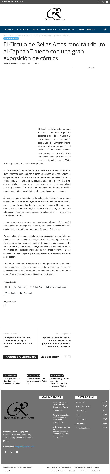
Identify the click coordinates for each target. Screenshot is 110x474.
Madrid (91, 29)
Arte (35, 29)
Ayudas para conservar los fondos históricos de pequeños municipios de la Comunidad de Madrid (56, 342)
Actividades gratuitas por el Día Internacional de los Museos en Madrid (59, 382)
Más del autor (49, 357)
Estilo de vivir (49, 29)
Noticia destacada (15, 36)
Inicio (5, 36)
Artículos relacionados (21, 357)
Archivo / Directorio (58, 471)
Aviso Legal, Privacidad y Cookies (59, 467)
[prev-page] (65, 356)
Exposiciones (66, 29)
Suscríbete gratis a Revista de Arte (86, 467)
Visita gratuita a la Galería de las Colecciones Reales (11, 381)
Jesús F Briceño (12, 63)
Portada (9, 29)
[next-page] (69, 356)
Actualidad (23, 29)
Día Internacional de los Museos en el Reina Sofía (37, 381)
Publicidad (72, 471)
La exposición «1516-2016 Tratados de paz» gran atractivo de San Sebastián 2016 (17, 342)
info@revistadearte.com (24, 447)
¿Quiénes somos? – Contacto (90, 471)
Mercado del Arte (82, 428)
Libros (80, 29)
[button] (105, 29)
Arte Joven (79, 424)
